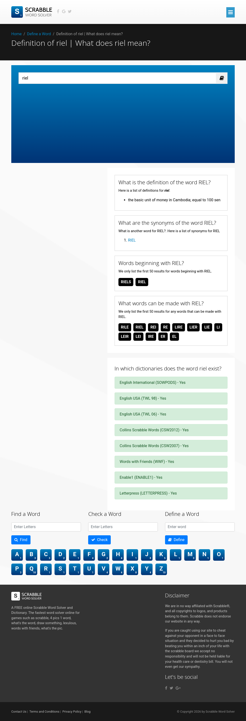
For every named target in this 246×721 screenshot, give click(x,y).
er (163, 336)
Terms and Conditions (44, 711)
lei (138, 336)
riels (126, 282)
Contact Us (18, 711)
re (165, 327)
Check (99, 539)
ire (151, 336)
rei (153, 327)
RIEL (132, 240)
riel (142, 282)
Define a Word (39, 34)
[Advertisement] (123, 119)
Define (176, 539)
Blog (87, 711)
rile (125, 327)
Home (16, 34)
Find (20, 539)
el (174, 336)
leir (125, 336)
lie (206, 327)
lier (193, 327)
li (218, 327)
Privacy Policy (71, 711)
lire (179, 327)
